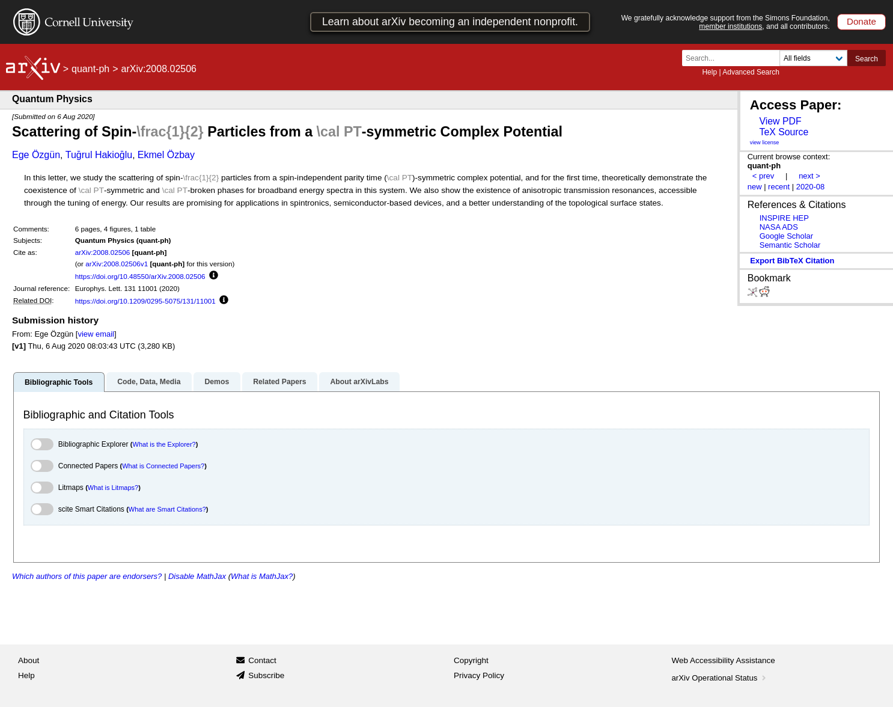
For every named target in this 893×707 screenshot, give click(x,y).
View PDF (780, 121)
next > (809, 175)
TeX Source (783, 132)
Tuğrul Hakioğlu (99, 155)
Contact (262, 660)
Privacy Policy (479, 675)
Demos (216, 382)
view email (96, 333)
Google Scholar (786, 235)
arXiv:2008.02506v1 (116, 264)
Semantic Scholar (790, 244)
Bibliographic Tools (59, 382)
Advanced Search (750, 72)
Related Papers (279, 382)
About (28, 660)
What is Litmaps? (113, 487)
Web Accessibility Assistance (723, 660)
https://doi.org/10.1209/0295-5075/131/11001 (145, 301)
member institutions (730, 26)
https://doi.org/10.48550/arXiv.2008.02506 (140, 276)
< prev (763, 175)
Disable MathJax (197, 576)
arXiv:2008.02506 (102, 252)
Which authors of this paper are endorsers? (87, 576)
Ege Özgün (36, 155)
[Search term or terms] (734, 58)
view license (764, 142)
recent (779, 186)
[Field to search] (813, 58)
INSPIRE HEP (784, 217)
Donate (861, 21)
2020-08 (810, 186)
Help (709, 72)
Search (866, 59)
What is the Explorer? (164, 444)
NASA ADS (779, 226)
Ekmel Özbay (166, 155)
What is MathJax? (262, 576)
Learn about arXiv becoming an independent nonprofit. (450, 22)
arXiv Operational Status (720, 677)
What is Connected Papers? (163, 466)
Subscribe (266, 675)
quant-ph (90, 69)
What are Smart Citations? (167, 509)
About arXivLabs (359, 382)
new (755, 186)
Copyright (471, 660)
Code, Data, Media (148, 382)
